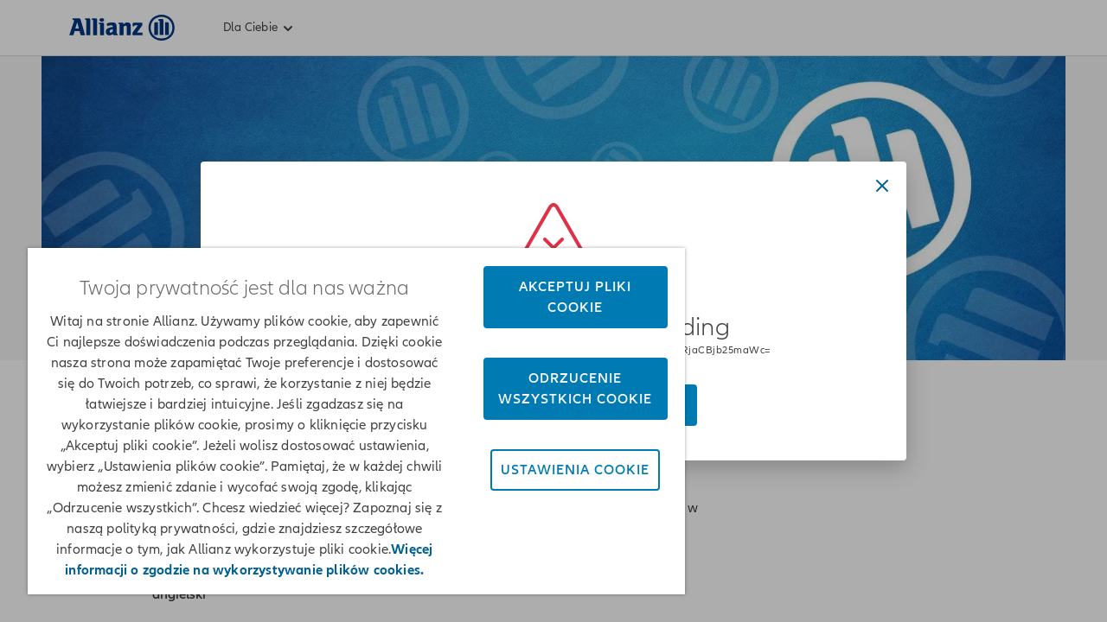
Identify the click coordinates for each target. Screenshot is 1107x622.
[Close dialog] (882, 185)
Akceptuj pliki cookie (563, 297)
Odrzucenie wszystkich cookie (563, 389)
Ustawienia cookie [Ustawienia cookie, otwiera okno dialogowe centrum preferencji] (563, 470)
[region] (348, 421)
